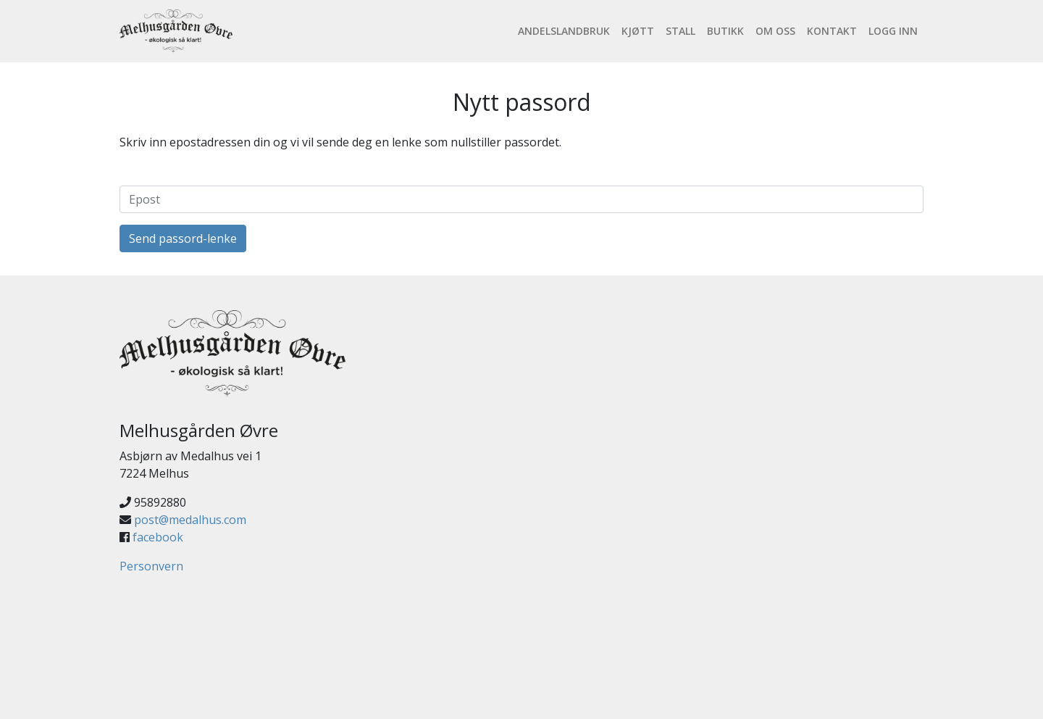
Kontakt (832, 31)
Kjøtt (637, 31)
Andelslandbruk (564, 31)
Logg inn (893, 31)
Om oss (775, 31)
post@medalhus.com (190, 520)
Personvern (151, 566)
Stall (680, 31)
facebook (158, 537)
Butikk (725, 31)
